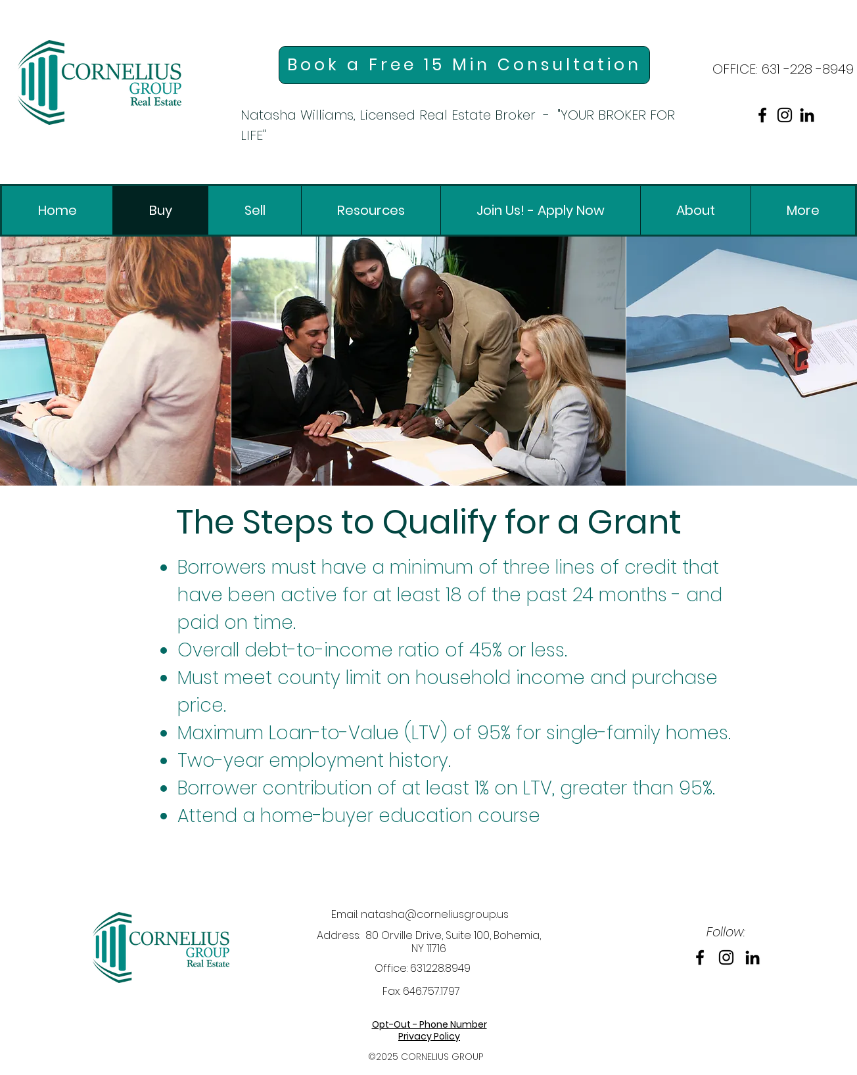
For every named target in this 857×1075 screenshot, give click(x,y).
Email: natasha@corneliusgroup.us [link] (420, 914)
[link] (99, 82)
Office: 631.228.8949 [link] (423, 968)
